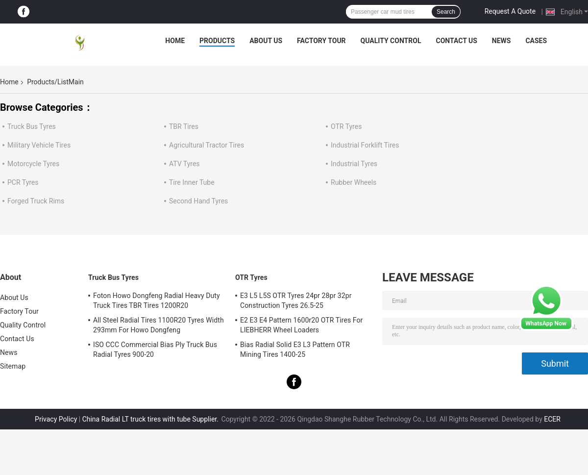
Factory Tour (321, 41)
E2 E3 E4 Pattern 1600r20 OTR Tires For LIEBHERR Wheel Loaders (301, 325)
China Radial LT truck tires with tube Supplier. (151, 419)
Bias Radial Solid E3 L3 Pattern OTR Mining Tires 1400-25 (295, 349)
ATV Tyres (184, 164)
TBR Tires (183, 126)
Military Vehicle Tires (39, 145)
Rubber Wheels (353, 182)
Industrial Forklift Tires (365, 145)
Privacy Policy (56, 419)
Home (175, 41)
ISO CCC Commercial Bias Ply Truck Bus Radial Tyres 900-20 (155, 349)
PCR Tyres (23, 182)
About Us (265, 41)
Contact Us (456, 41)
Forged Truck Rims (35, 201)
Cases (536, 41)
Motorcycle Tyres (33, 164)
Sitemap (12, 366)
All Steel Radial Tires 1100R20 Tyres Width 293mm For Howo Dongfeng (158, 325)
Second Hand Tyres (198, 201)
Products (217, 41)
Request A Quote (510, 11)
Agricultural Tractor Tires (206, 145)
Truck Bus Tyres (31, 126)
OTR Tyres (346, 126)
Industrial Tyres (354, 164)
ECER (552, 419)
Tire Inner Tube (192, 182)
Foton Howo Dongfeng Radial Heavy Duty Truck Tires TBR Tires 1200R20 (156, 300)
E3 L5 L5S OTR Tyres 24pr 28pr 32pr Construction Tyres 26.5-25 (296, 300)
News (501, 41)
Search (446, 11)
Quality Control (391, 41)
